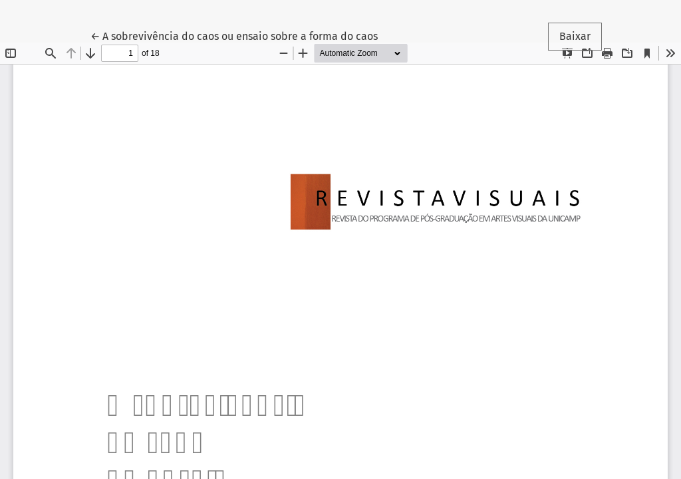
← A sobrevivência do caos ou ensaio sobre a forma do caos (234, 35)
